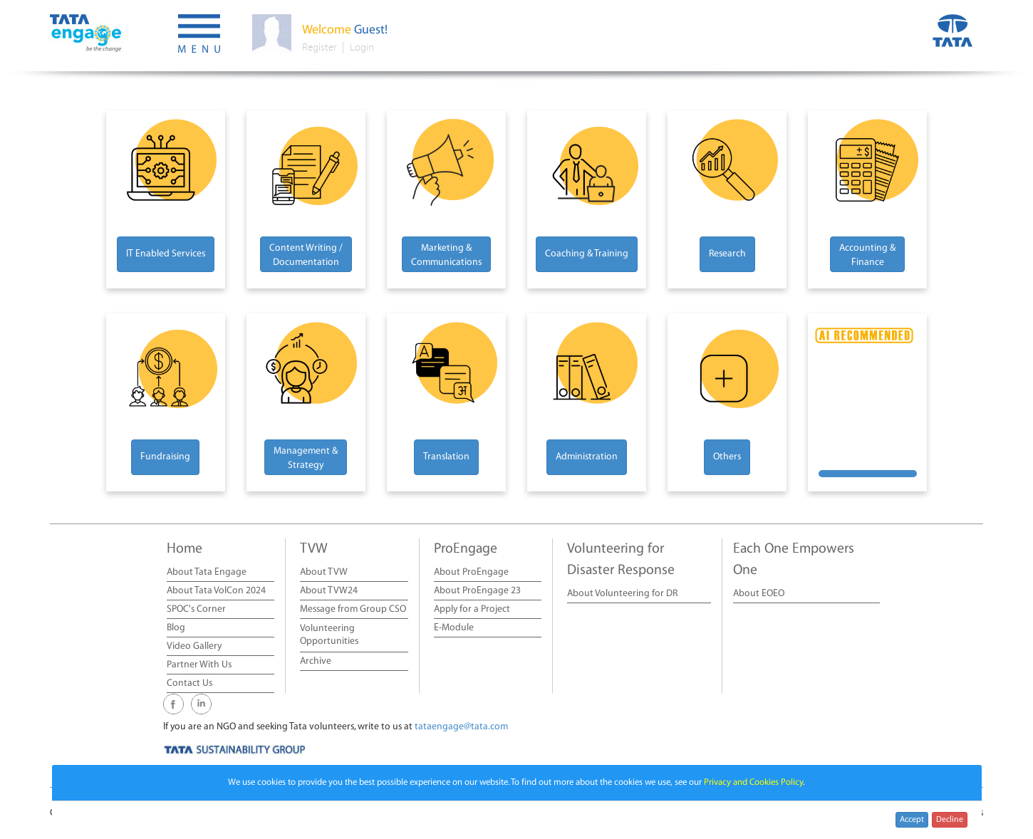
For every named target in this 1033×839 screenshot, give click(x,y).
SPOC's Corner (196, 609)
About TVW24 (329, 590)
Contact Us (189, 683)
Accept (912, 819)
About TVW (324, 572)
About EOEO (758, 593)
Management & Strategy (306, 458)
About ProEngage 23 (477, 590)
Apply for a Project (472, 609)
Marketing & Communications (446, 255)
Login (362, 47)
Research (727, 254)
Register (319, 47)
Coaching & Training (586, 254)
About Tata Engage (206, 572)
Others (727, 457)
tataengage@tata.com (461, 726)
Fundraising (165, 457)
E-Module (454, 627)
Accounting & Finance (867, 255)
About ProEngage (471, 572)
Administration (587, 457)
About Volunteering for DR (622, 593)
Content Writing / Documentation (306, 255)
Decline (949, 819)
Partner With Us (199, 664)
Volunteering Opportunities (329, 635)
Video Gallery (194, 646)
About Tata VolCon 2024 (216, 590)
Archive (315, 661)
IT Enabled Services (165, 254)
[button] (199, 35)
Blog (176, 627)
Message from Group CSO (353, 609)
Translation (446, 457)
